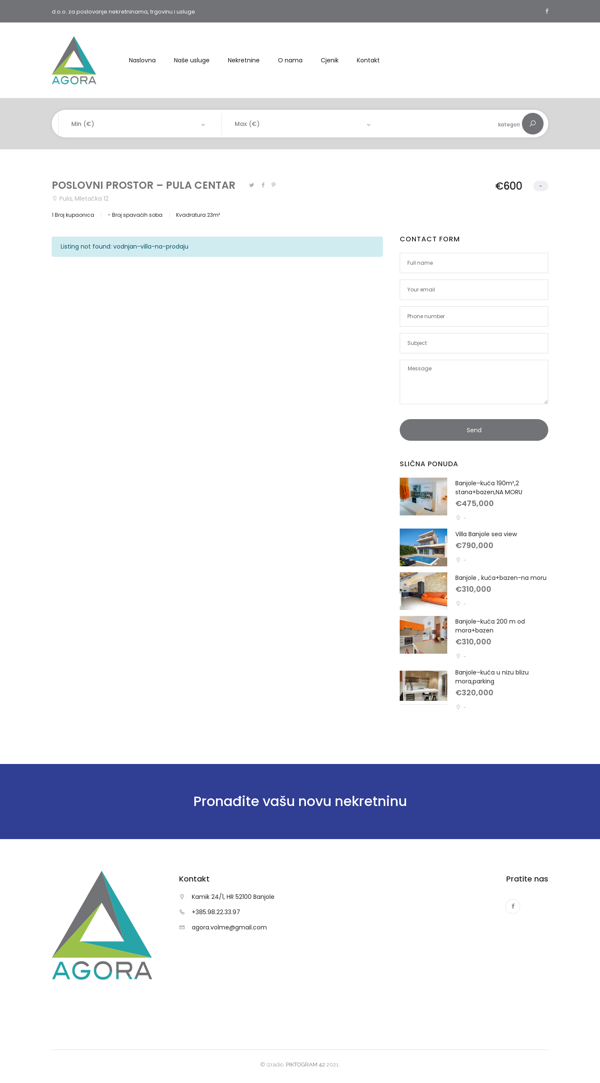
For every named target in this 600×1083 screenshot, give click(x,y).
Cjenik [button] (330, 60)
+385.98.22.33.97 (216, 912)
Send (474, 430)
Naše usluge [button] (192, 60)
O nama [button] (290, 60)
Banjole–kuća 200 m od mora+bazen (490, 626)
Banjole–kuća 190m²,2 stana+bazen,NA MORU (488, 487)
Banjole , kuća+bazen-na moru (501, 578)
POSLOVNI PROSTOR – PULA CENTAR (144, 185)
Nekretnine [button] (244, 60)
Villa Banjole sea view (486, 534)
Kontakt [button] (368, 60)
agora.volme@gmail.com (229, 927)
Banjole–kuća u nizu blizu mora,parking (492, 677)
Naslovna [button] (142, 60)
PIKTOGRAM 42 (305, 1064)
